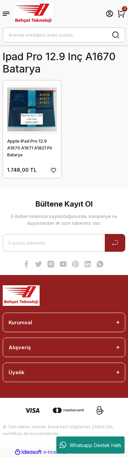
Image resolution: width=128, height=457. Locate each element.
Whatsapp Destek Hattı (90, 445)
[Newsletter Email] (64, 243)
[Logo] (33, 14)
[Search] (64, 34)
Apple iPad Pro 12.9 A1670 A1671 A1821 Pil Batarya (29, 148)
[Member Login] (109, 13)
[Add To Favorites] (53, 170)
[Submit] (115, 243)
